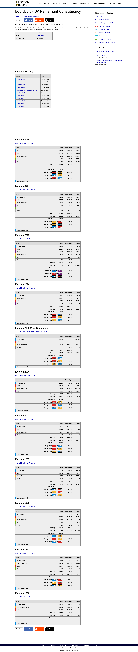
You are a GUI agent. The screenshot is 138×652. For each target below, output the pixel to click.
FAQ (95, 645)
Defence (108, 26)
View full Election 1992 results (25, 507)
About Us (43, 645)
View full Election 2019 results (25, 143)
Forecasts (56, 3)
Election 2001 (21, 95)
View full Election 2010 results (25, 288)
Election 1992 (21, 101)
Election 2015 (21, 84)
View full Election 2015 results (25, 239)
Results (66, 3)
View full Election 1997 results (25, 463)
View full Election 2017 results (25, 190)
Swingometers (85, 3)
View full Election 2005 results (25, 375)
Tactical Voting (115, 3)
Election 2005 (21, 93)
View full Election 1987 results (25, 553)
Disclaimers (75, 645)
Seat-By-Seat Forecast (102, 19)
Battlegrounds (100, 3)
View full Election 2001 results (25, 419)
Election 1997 (21, 98)
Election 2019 (21, 79)
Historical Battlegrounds (103, 56)
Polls (46, 3)
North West (40, 35)
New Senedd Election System (105, 51)
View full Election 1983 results (25, 597)
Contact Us (86, 645)
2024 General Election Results (105, 42)
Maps (75, 3)
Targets (102, 26)
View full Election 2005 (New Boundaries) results (31, 332)
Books (53, 645)
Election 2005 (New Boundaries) (27, 90)
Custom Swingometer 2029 (104, 23)
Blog (39, 3)
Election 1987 (21, 103)
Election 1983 (21, 106)
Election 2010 (21, 87)
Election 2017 (21, 82)
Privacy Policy (63, 645)
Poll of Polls (99, 16)
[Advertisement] (53, 55)
